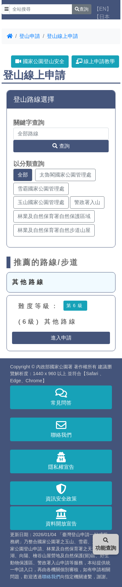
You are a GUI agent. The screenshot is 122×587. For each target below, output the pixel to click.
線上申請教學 (95, 61)
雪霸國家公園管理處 (41, 188)
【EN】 (103, 9)
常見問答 (61, 397)
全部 (23, 175)
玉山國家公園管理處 (41, 202)
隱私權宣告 (61, 461)
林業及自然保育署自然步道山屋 (54, 230)
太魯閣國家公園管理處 (65, 175)
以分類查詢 (28, 163)
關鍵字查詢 (28, 122)
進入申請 (61, 337)
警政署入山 (87, 202)
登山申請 (29, 36)
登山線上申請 (62, 36)
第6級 (75, 305)
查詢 (81, 9)
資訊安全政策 (61, 492)
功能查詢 (105, 544)
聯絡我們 (61, 429)
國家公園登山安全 (39, 61)
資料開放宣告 (61, 517)
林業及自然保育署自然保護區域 (54, 216)
